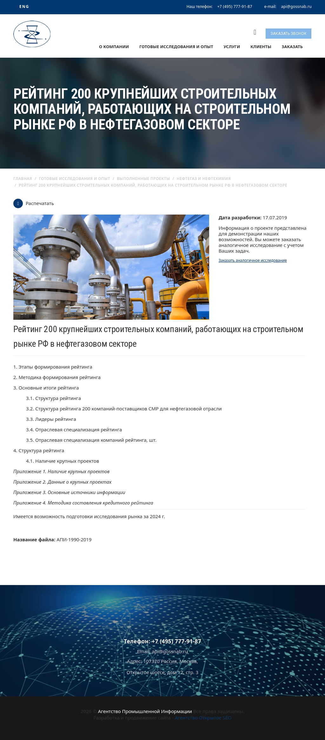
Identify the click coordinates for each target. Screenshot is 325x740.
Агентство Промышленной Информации (145, 711)
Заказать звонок (288, 33)
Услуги (231, 46)
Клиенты (260, 46)
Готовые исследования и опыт (176, 46)
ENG (24, 6)
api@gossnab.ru (296, 6)
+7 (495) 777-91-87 (234, 6)
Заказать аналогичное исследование (253, 260)
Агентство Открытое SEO (203, 717)
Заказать (292, 46)
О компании (114, 46)
